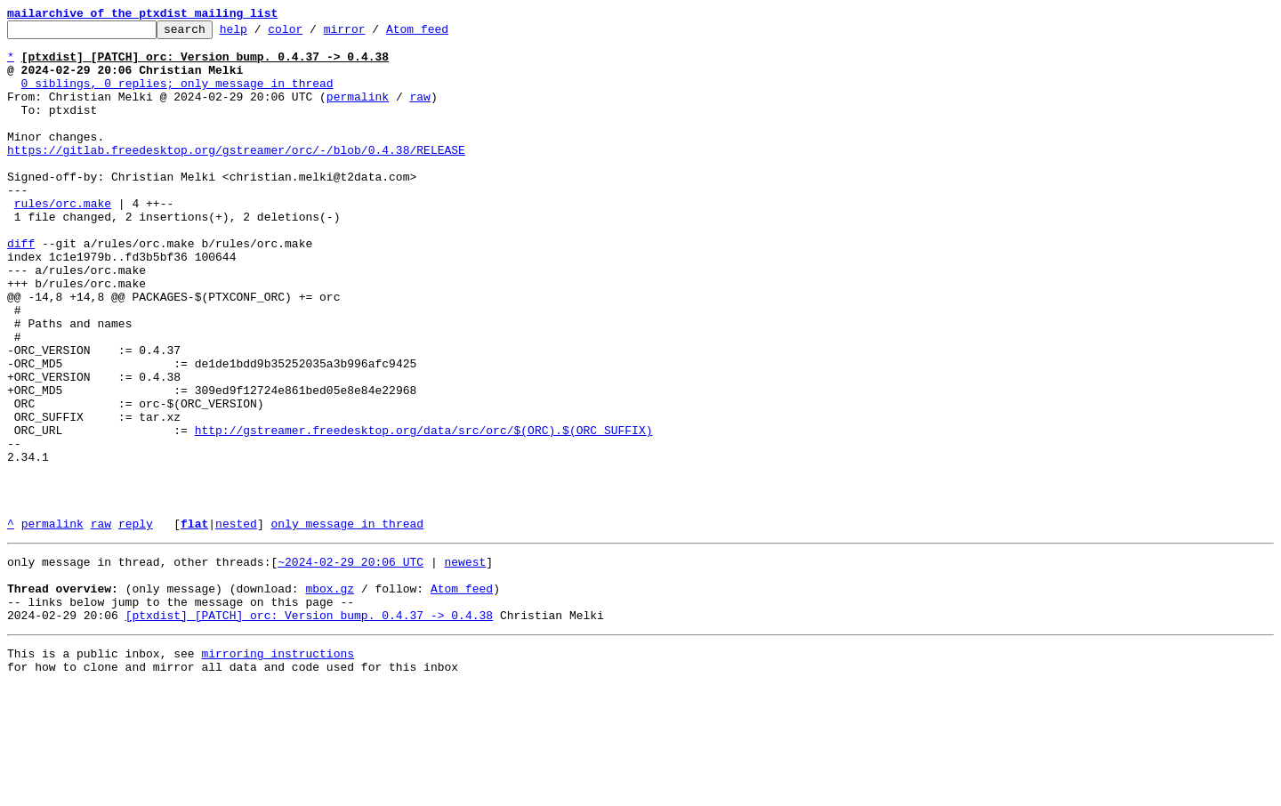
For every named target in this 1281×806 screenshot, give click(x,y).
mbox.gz (329, 697)
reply (135, 625)
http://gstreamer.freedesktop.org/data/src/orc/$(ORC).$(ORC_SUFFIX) (424, 512)
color (312, 34)
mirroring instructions (277, 770)
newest (465, 665)
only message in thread (346, 625)
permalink (357, 112)
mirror (372, 34)
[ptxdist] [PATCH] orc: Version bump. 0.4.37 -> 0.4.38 (309, 729)
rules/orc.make (62, 240)
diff (21, 288)
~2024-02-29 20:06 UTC (350, 665)
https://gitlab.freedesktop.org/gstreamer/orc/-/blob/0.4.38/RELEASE (236, 176)
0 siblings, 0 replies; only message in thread (177, 96)
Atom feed (445, 34)
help (261, 34)
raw (419, 112)
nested (236, 625)
